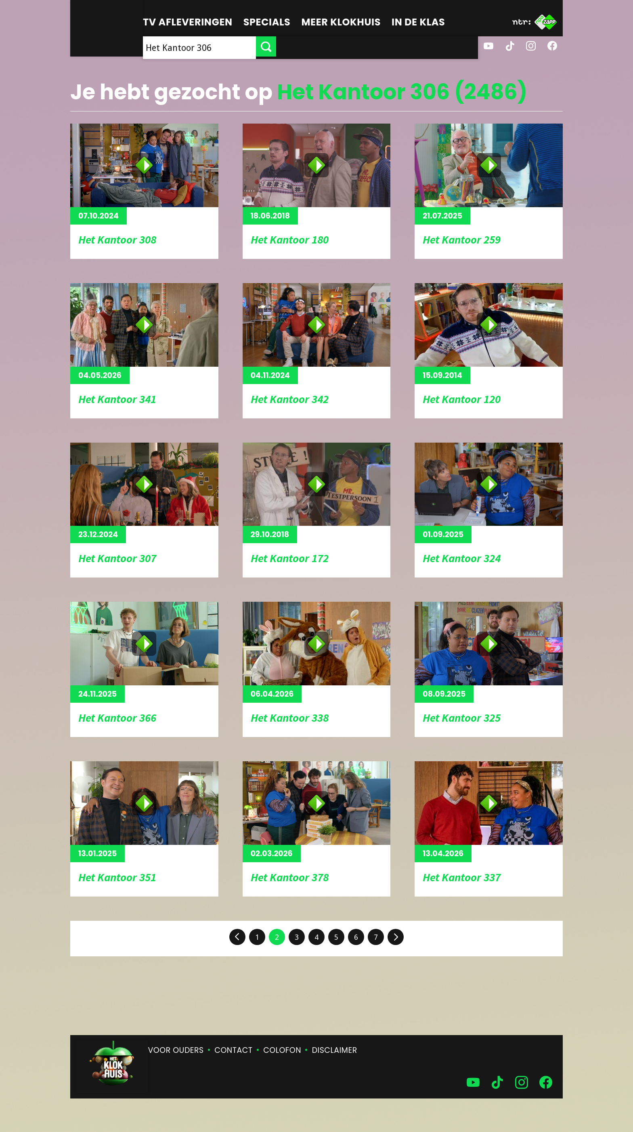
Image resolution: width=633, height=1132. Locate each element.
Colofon (282, 1050)
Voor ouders (176, 1050)
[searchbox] (300, 46)
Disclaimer (334, 1050)
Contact (233, 1050)
